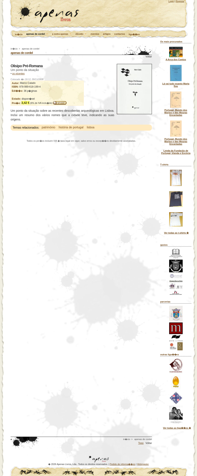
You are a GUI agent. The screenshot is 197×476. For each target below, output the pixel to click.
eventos (95, 34)
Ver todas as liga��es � (177, 428)
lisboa (91, 127)
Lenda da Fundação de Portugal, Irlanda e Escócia (176, 151)
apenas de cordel (37, 34)
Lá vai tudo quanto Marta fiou (175, 84)
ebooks (81, 34)
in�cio (19, 34)
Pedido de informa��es (122, 464)
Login (171, 1)
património (48, 127)
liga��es (134, 34)
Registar (180, 1)
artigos (107, 34)
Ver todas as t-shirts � (176, 233)
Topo (141, 443)
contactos (119, 34)
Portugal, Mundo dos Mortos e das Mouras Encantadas (175, 112)
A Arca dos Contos (176, 59)
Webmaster (143, 464)
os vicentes (18, 73)
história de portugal (71, 127)
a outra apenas (62, 34)
